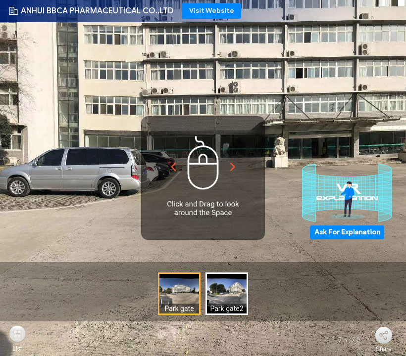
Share (384, 349)
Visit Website (211, 10)
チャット (343, 339)
